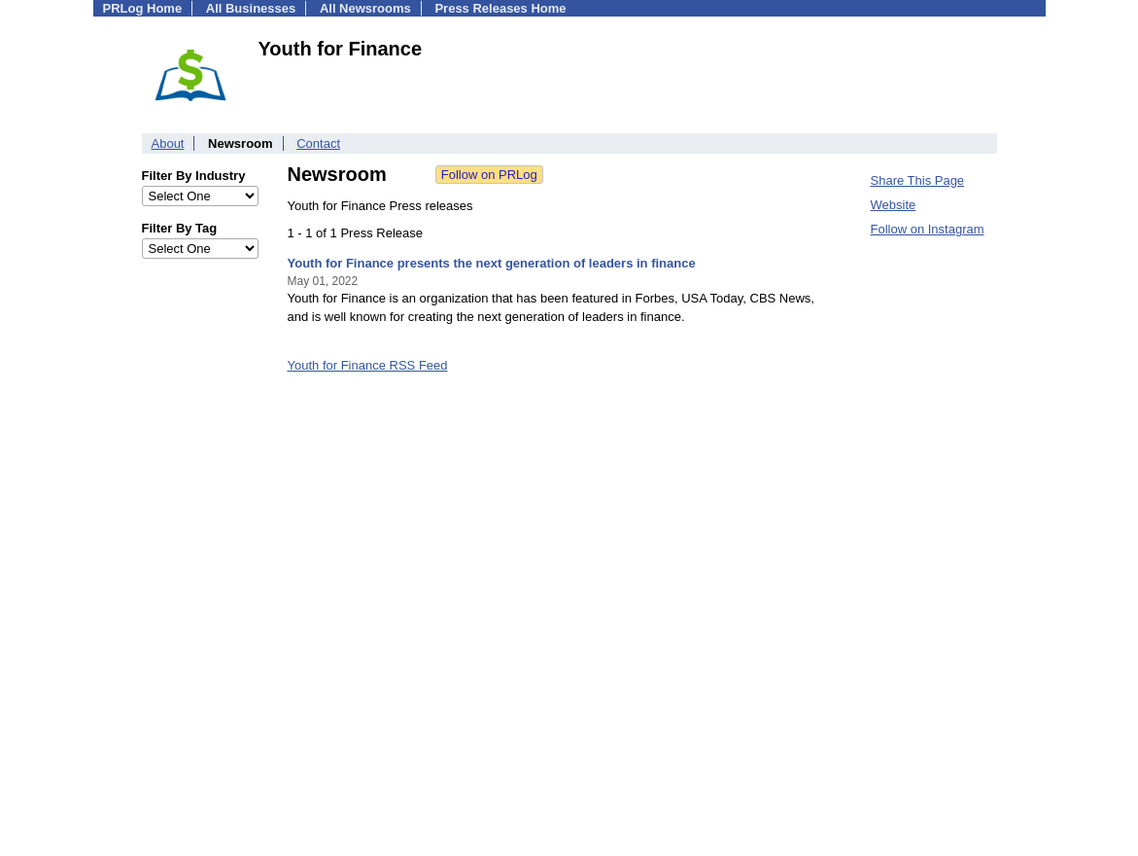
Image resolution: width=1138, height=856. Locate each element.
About (168, 143)
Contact (318, 143)
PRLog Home (143, 8)
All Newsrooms (365, 8)
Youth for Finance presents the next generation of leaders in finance (492, 263)
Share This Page (918, 180)
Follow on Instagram (927, 229)
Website (893, 204)
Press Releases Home (500, 8)
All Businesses (251, 8)
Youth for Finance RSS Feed (368, 365)
